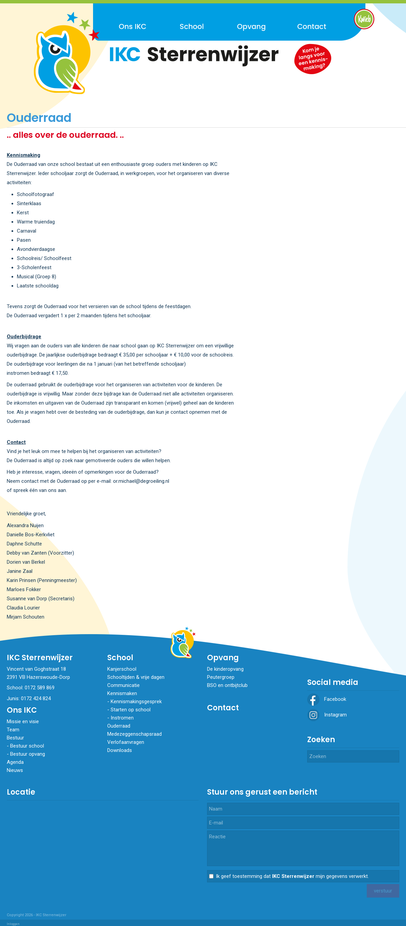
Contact (223, 708)
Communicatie (123, 685)
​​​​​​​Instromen (122, 718)
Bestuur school (27, 746)
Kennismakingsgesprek (136, 701)
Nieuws (15, 770)
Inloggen (13, 924)
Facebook (326, 699)
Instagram (327, 715)
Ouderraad (118, 726)
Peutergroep (220, 677)
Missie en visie (23, 721)
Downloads (119, 750)
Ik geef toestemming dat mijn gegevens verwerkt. (292, 876)
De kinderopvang (225, 669)
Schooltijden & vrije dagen (135, 677)
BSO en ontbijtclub (227, 685)
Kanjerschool (121, 669)
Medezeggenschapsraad (134, 734)
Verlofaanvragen (125, 742)
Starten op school (131, 710)
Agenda (15, 762)
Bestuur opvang (27, 754)
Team (13, 730)
